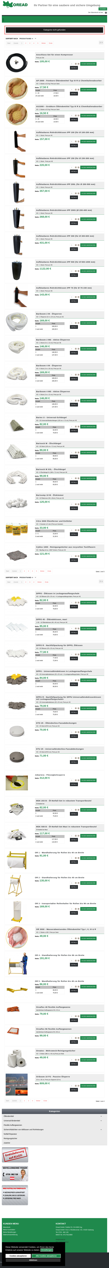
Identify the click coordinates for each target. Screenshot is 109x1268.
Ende (50, 43)
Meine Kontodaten (9, 1230)
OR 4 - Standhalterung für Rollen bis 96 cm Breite (59, 955)
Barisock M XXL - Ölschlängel (51, 469)
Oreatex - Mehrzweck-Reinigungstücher (55, 1051)
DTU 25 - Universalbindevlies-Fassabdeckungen (60, 749)
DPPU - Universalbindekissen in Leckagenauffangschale (64, 671)
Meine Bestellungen (9, 1232)
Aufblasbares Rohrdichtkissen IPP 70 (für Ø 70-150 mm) (64, 288)
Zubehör (7, 1143)
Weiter (43, 43)
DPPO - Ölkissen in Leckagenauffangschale (57, 593)
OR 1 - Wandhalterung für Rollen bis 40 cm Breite (59, 853)
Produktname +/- (26, 39)
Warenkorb (6, 1227)
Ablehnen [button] (33, 1260)
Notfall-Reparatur (10, 1134)
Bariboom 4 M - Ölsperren (49, 365)
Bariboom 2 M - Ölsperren (49, 314)
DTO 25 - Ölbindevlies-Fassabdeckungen (56, 723)
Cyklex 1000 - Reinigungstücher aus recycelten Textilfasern (65, 547)
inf (56, 1239)
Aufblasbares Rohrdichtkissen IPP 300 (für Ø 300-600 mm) (65, 236)
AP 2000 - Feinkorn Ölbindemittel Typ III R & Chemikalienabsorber (69, 81)
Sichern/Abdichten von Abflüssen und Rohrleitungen (24, 1130)
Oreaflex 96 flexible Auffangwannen (54, 1029)
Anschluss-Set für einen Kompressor (54, 55)
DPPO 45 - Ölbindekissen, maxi (51, 619)
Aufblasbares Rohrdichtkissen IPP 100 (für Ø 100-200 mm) (65, 132)
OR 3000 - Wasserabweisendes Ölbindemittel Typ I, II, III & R (66, 929)
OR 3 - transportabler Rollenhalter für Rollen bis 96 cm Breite (65, 903)
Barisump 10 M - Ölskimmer (50, 495)
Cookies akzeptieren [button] (18, 1256)
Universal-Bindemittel (12, 1121)
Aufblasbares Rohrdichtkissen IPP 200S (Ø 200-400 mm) (64, 210)
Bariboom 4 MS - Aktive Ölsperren (53, 391)
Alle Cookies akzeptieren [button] (46, 1256)
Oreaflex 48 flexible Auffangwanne (53, 1007)
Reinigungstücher (10, 1138)
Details (74, 68)
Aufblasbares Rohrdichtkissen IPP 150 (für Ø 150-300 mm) (65, 158)
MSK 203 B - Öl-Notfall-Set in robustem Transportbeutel (63, 801)
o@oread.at (61, 1239)
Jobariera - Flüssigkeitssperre (50, 775)
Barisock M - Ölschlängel (48, 443)
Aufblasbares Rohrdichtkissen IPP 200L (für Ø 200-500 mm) (65, 184)
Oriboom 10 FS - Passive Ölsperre (53, 1077)
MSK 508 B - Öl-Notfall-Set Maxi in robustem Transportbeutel (66, 827)
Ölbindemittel (9, 1116)
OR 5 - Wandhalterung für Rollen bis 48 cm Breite (59, 981)
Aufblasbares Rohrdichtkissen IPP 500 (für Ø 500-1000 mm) (65, 262)
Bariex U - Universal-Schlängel (51, 417)
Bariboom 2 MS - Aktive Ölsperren (53, 340)
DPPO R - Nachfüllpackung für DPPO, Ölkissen (59, 645)
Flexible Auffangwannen (13, 1125)
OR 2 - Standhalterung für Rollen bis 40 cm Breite (59, 877)
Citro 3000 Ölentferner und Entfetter (54, 521)
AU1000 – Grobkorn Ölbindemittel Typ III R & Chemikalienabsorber (69, 106)
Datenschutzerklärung (10, 1235)
